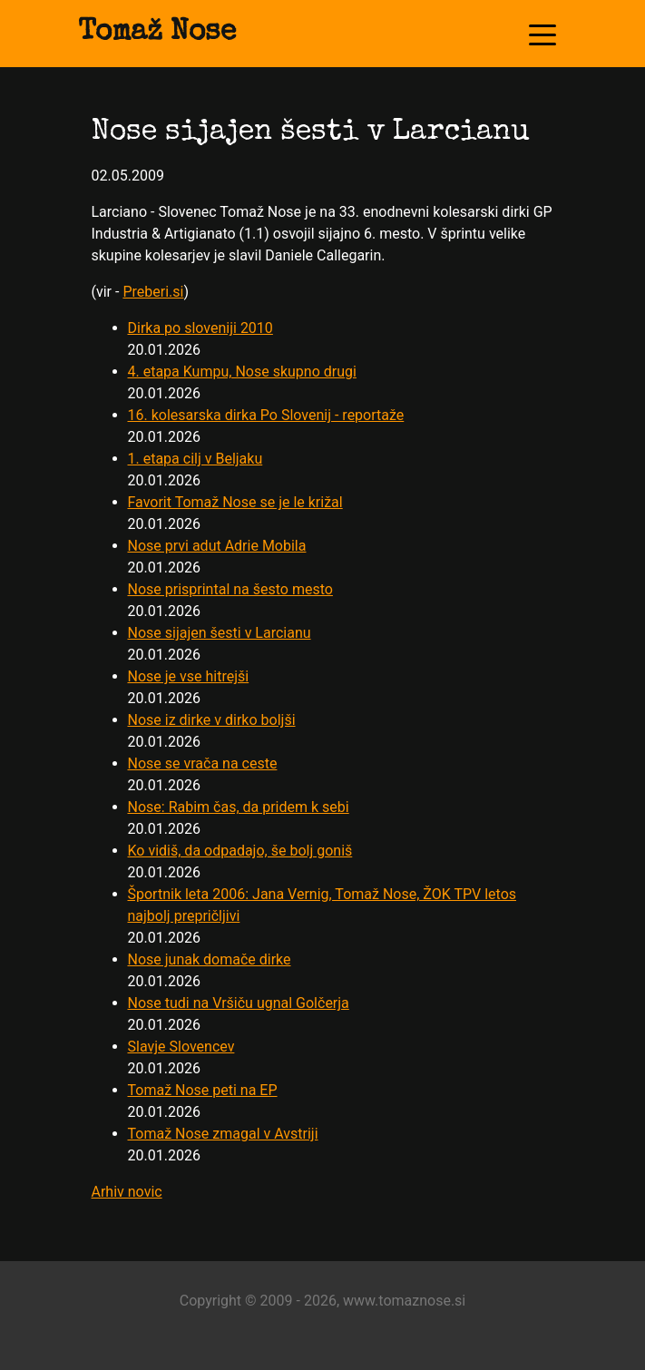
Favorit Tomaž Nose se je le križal (235, 502)
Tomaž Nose (157, 33)
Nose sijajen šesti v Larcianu (219, 632)
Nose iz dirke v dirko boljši (212, 720)
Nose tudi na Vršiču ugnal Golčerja (238, 1003)
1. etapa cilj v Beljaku (195, 458)
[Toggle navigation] (542, 33)
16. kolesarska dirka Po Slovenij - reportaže (266, 415)
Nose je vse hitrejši (188, 676)
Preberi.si (152, 291)
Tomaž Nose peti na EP (203, 1090)
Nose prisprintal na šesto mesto (230, 589)
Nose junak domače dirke (209, 959)
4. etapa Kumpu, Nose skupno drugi (242, 371)
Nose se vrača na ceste (203, 763)
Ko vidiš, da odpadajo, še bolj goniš (240, 850)
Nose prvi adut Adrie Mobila (217, 545)
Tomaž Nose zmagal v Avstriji (223, 1133)
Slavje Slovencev (181, 1046)
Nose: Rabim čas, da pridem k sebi (238, 807)
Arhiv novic (127, 1191)
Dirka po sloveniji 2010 (200, 328)
